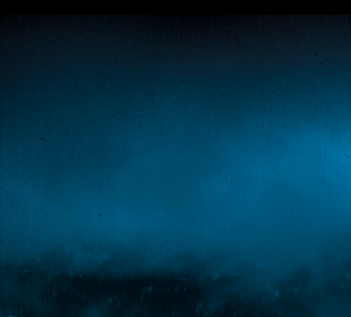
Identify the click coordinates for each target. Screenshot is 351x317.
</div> (175, 7)
